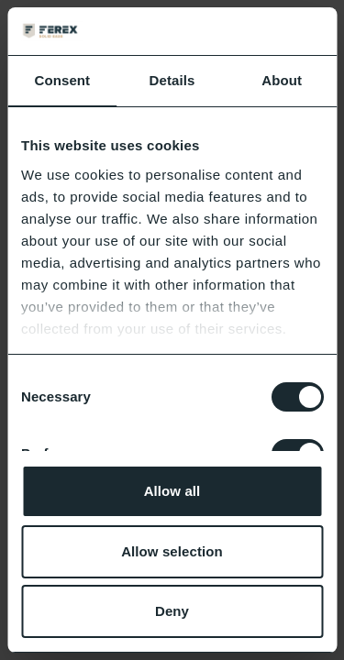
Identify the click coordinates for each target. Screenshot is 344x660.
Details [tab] (172, 80)
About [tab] (281, 80)
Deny (172, 611)
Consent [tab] (62, 80)
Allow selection (172, 551)
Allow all (172, 491)
